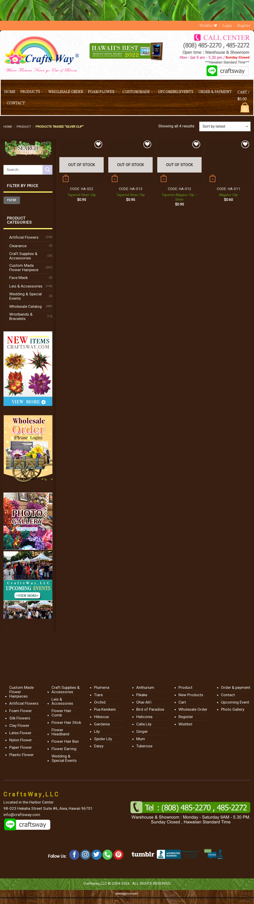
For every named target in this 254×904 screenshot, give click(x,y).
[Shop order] (225, 126)
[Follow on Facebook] (74, 855)
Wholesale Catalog (25, 306)
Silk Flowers (19, 718)
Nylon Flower (20, 740)
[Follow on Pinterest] (118, 855)
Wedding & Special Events (25, 296)
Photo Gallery (232, 709)
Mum (140, 739)
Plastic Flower (21, 754)
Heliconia (144, 716)
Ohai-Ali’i (143, 702)
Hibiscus (101, 716)
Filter (11, 200)
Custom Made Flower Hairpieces (21, 692)
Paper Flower (20, 747)
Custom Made (137, 92)
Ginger (142, 731)
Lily (97, 731)
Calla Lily (143, 724)
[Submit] (47, 170)
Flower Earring (63, 748)
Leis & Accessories (25, 286)
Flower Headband (60, 732)
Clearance (18, 246)
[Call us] (108, 855)
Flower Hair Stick (66, 722)
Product (24, 126)
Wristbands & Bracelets (21, 316)
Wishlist (185, 724)
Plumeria (101, 687)
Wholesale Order (65, 92)
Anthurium (145, 687)
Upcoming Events (175, 92)
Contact (16, 103)
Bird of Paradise (150, 709)
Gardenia (102, 724)
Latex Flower (20, 733)
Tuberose (144, 746)
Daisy (98, 746)
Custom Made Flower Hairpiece (23, 267)
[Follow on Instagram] (85, 855)
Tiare (98, 695)
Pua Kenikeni (105, 709)
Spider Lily (103, 739)
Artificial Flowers (24, 237)
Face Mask (18, 277)
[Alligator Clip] (228, 161)
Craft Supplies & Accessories (23, 255)
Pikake (141, 695)
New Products (190, 695)
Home (9, 92)
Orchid (100, 702)
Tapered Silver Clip (81, 195)
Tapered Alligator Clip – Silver (179, 197)
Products (31, 92)
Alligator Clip (228, 195)
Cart (182, 702)
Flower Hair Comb (61, 712)
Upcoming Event (235, 702)
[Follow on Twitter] (96, 855)
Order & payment (215, 92)
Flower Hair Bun (65, 741)
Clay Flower (19, 725)
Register (244, 25)
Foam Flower (102, 92)
